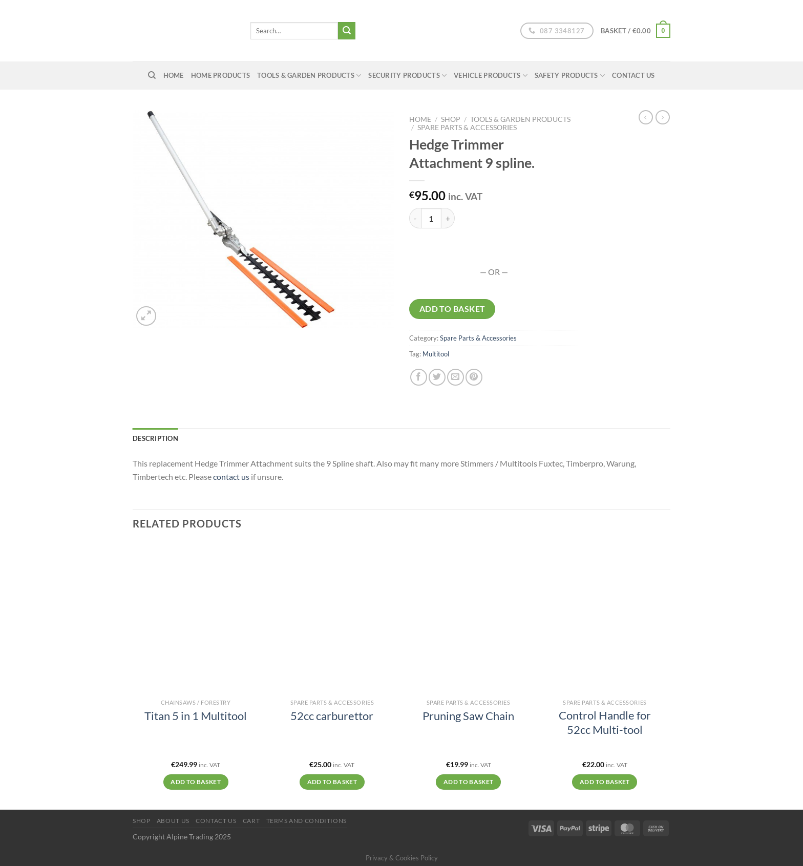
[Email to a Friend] (455, 377)
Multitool (435, 354)
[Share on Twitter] (437, 377)
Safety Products (570, 75)
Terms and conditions (306, 821)
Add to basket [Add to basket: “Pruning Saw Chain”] (468, 781)
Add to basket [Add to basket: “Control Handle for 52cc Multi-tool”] (605, 781)
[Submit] (346, 30)
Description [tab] (155, 438)
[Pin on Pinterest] (474, 377)
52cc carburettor (331, 716)
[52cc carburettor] (332, 618)
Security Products (407, 75)
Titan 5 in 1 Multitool (195, 716)
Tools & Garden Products (309, 75)
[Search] (152, 75)
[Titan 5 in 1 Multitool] (196, 618)
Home (420, 119)
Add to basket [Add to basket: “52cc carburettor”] (332, 781)
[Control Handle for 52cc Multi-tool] (605, 618)
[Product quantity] (431, 218)
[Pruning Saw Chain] (468, 618)
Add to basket (452, 308)
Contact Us (633, 75)
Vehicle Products (490, 75)
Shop (450, 119)
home (173, 75)
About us (173, 821)
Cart (251, 821)
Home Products (220, 75)
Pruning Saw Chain (468, 716)
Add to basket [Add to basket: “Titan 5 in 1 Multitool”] (196, 781)
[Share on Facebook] (418, 377)
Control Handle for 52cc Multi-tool (605, 722)
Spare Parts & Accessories (467, 127)
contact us (231, 476)
